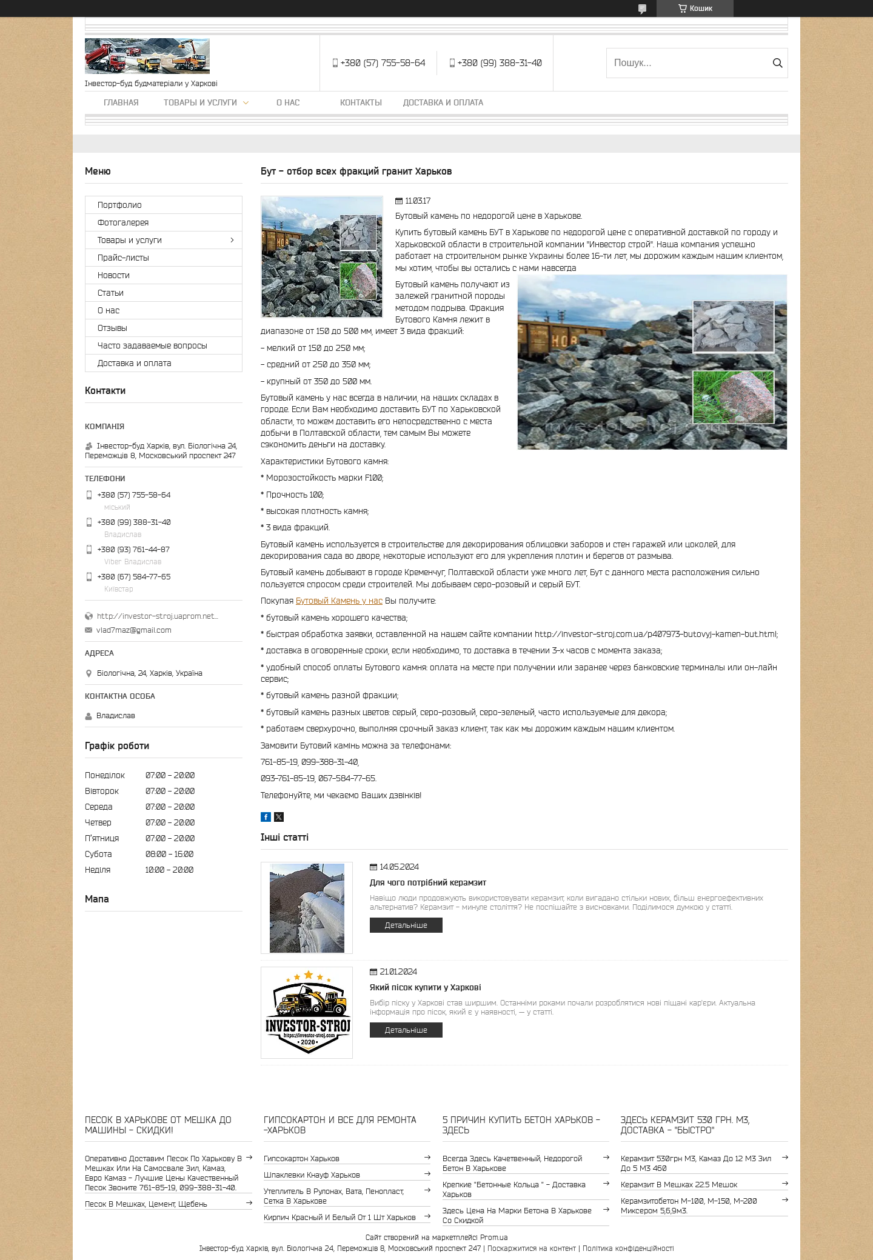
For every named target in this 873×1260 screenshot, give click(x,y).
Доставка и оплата (443, 102)
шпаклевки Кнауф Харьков (312, 1174)
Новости (114, 275)
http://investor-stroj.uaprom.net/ (157, 616)
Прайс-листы (123, 257)
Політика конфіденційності (628, 1248)
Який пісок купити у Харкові (425, 987)
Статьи (111, 293)
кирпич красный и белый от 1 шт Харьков (340, 1217)
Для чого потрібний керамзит (428, 882)
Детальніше (406, 925)
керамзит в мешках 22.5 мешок (679, 1184)
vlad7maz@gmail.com (134, 630)
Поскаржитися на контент (531, 1248)
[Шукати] (777, 63)
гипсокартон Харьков (302, 1158)
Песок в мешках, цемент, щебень (146, 1203)
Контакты (361, 102)
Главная (121, 102)
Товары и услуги (200, 102)
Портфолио (120, 205)
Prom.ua (494, 1237)
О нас (287, 102)
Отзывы (112, 328)
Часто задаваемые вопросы (152, 345)
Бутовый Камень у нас (339, 600)
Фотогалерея (123, 222)
